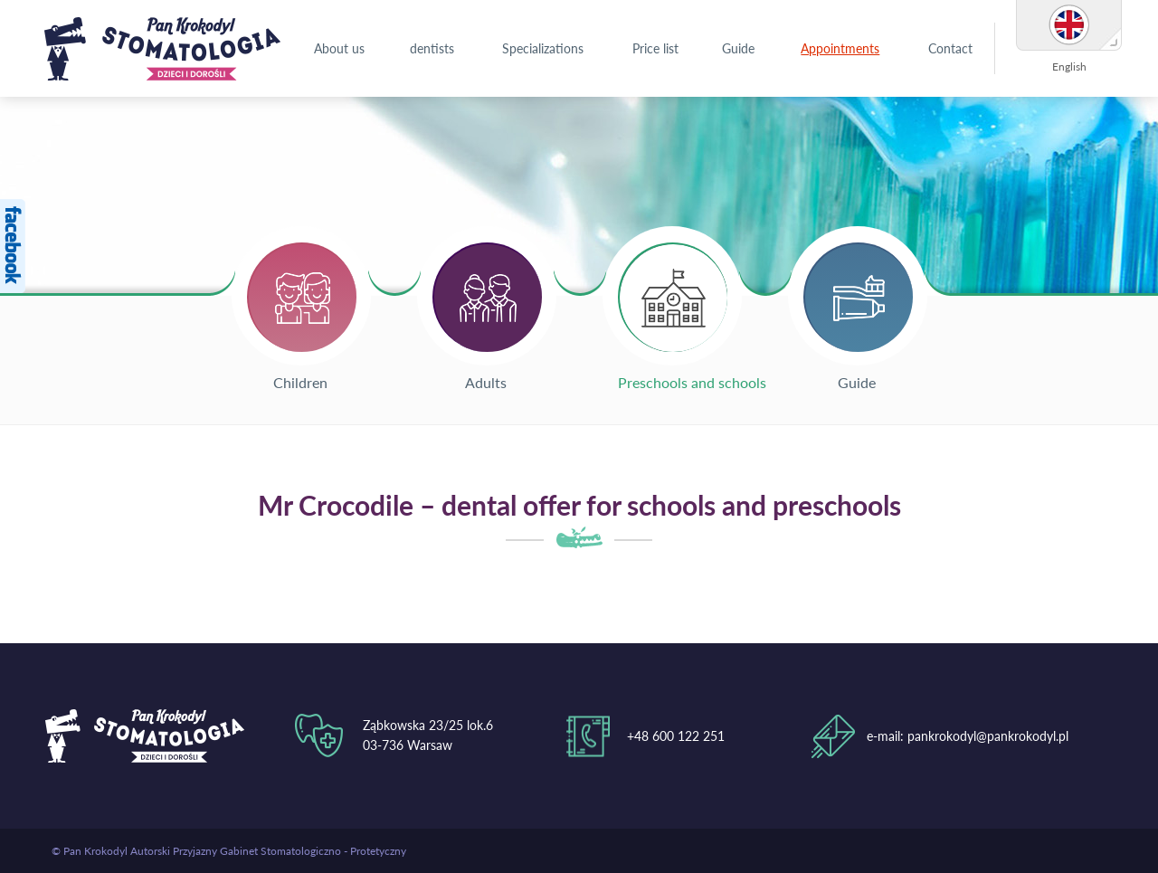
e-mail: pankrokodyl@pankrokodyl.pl (967, 736)
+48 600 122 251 (676, 736)
